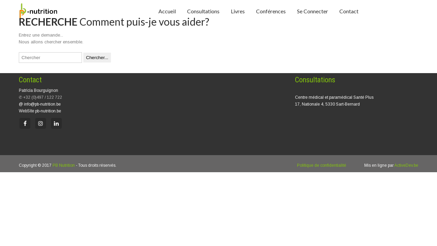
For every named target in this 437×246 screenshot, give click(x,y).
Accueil (167, 11)
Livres (238, 11)
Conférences (271, 11)
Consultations (203, 11)
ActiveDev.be (406, 165)
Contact (348, 11)
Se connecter (312, 11)
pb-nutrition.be (48, 111)
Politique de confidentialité (321, 165)
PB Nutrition (64, 165)
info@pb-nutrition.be (42, 104)
